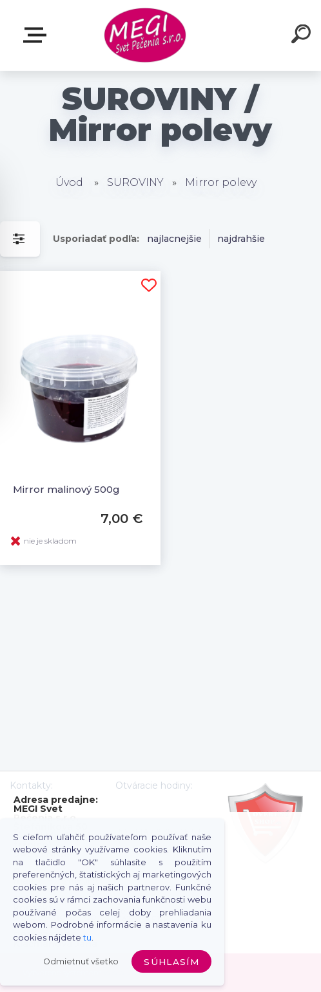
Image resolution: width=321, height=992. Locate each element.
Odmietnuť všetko (81, 961)
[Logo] (145, 36)
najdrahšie (241, 238)
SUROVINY (135, 182)
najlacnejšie (174, 238)
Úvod (69, 182)
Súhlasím (171, 962)
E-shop (37, 35)
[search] (303, 36)
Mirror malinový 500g (66, 489)
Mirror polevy (221, 182)
